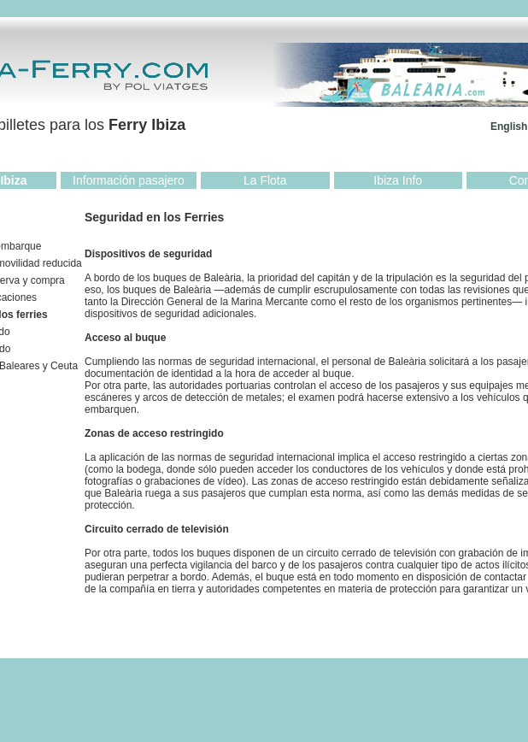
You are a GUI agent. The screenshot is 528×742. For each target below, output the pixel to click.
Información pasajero (129, 180)
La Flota (265, 180)
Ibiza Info (397, 180)
